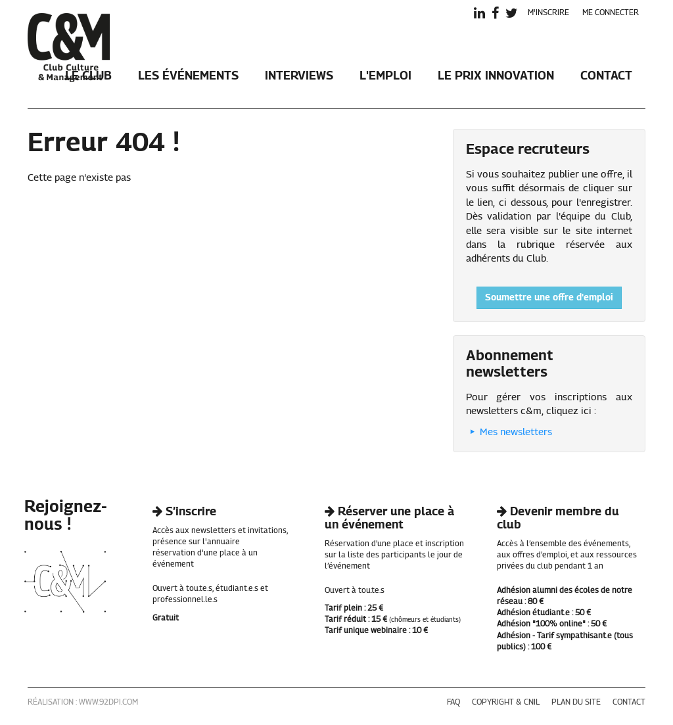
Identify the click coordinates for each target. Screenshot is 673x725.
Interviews (299, 76)
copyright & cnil (506, 703)
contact (629, 703)
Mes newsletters (509, 432)
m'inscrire (548, 13)
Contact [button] (606, 76)
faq (453, 703)
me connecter (610, 13)
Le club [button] (88, 76)
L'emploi (385, 76)
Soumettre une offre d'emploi (549, 297)
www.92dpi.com (108, 703)
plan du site (576, 703)
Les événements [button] (188, 76)
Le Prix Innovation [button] (496, 76)
